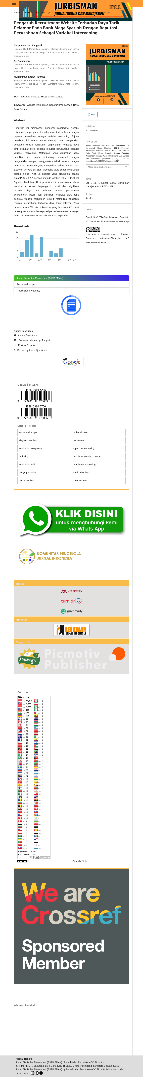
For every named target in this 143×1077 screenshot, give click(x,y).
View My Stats (79, 861)
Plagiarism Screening (84, 464)
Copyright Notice (27, 472)
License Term (80, 480)
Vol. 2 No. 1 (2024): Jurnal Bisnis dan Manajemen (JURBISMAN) (67, 12)
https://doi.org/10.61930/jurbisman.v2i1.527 (42, 96)
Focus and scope (26, 284)
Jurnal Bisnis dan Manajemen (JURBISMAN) (39, 1069)
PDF (92, 114)
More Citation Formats (99, 166)
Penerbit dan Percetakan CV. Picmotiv (86, 1069)
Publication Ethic (27, 464)
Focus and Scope (28, 432)
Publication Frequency (28, 290)
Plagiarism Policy (28, 440)
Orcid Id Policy (80, 472)
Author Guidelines (25, 335)
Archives (28, 12)
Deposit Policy (26, 480)
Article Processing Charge (87, 456)
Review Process (24, 345)
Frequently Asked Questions (30, 350)
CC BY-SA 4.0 (29, 1073)
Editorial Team (80, 432)
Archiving (23, 456)
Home (17, 12)
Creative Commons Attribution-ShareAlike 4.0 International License (107, 238)
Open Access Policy (83, 448)
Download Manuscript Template (32, 340)
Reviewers (78, 440)
